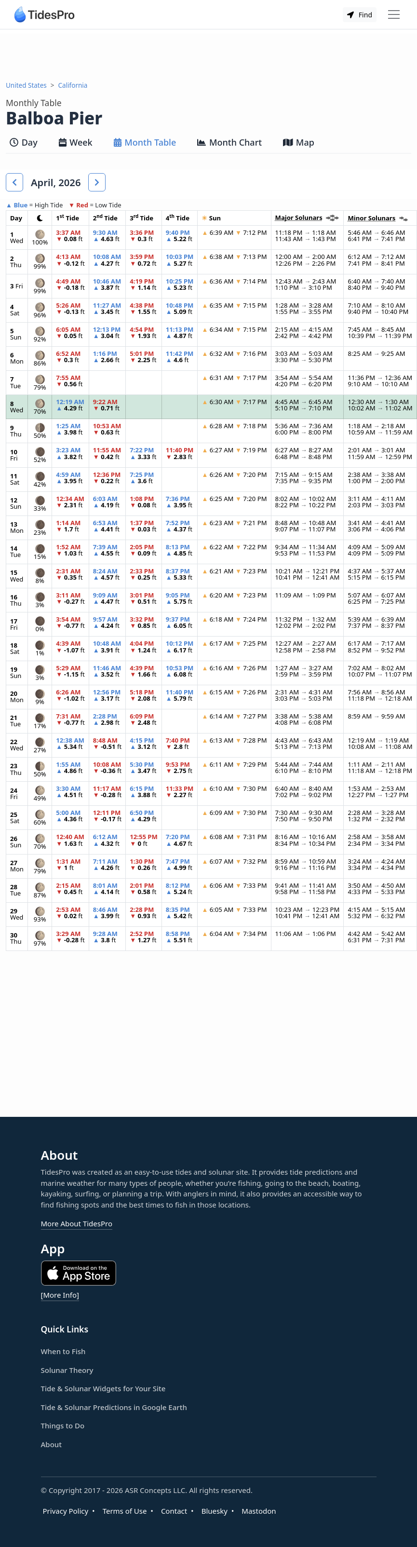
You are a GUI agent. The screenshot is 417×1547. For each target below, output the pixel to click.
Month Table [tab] (145, 142)
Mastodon (259, 1511)
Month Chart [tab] (229, 142)
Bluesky (215, 1511)
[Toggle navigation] (394, 14)
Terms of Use (125, 1511)
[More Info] (60, 1295)
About (51, 1444)
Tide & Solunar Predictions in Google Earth (114, 1407)
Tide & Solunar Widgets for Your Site (103, 1388)
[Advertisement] (208, 55)
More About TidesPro (77, 1223)
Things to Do (63, 1425)
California (73, 85)
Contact (174, 1511)
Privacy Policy (66, 1511)
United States (26, 85)
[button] (14, 182)
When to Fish (63, 1351)
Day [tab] (24, 142)
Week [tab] (76, 142)
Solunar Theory (67, 1370)
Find (359, 14)
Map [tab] (298, 142)
